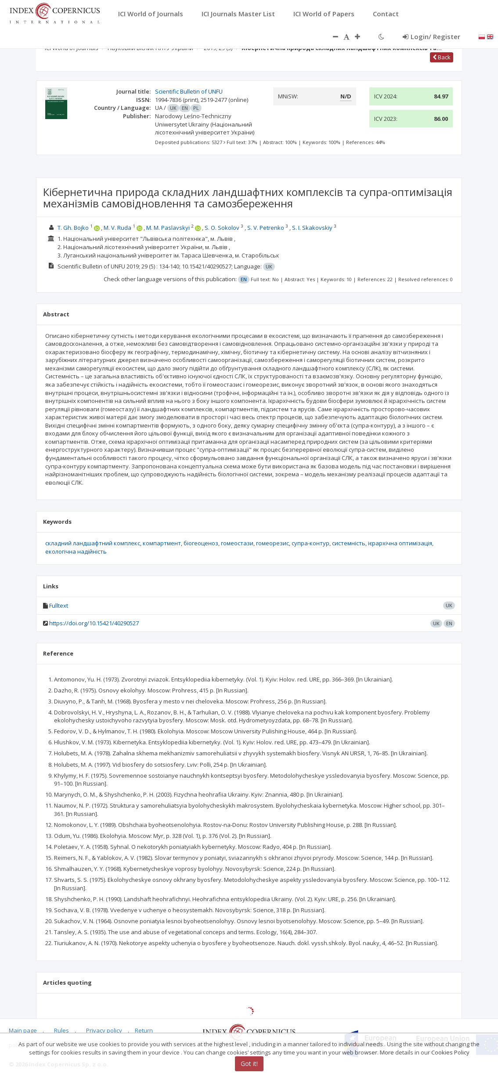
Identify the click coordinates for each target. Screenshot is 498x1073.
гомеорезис (272, 543)
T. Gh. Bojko (73, 228)
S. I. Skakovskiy (312, 228)
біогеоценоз (201, 543)
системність (348, 543)
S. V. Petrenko (265, 228)
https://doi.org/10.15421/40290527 (94, 623)
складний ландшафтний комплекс (92, 543)
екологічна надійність (76, 551)
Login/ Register (431, 36)
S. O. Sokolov (222, 228)
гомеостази (237, 543)
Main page (23, 1030)
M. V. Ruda (117, 228)
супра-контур (310, 543)
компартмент (162, 543)
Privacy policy (104, 1030)
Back (442, 57)
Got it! (249, 1063)
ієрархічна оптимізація (400, 543)
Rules (61, 1030)
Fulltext (58, 605)
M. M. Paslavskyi (168, 228)
